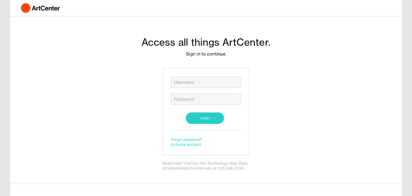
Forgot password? (186, 139)
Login (205, 118)
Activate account (186, 144)
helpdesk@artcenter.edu (189, 168)
